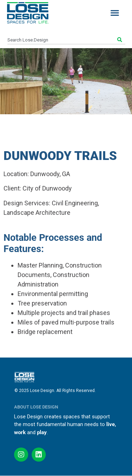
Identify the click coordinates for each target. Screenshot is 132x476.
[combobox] (61, 40)
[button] (114, 13)
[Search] (120, 40)
